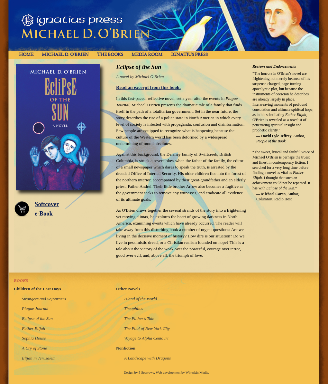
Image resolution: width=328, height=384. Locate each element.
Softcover (47, 204)
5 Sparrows (146, 372)
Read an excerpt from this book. (148, 87)
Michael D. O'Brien (65, 55)
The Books (110, 55)
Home (26, 55)
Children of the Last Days (37, 288)
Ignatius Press (189, 55)
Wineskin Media (197, 372)
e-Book (44, 213)
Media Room (147, 55)
